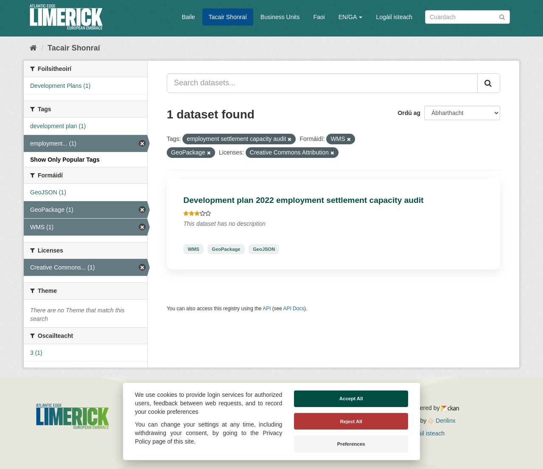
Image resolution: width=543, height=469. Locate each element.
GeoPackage (226, 249)
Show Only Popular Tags (65, 159)
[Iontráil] (502, 16)
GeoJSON (264, 249)
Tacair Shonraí (228, 17)
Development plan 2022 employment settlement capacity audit (303, 200)
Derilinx (442, 420)
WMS (193, 249)
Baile (188, 17)
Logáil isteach (394, 17)
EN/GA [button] (351, 17)
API (267, 309)
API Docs (294, 309)
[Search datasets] (467, 17)
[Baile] (33, 48)
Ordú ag (408, 113)
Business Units (280, 17)
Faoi (319, 17)
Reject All (351, 421)
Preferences (351, 444)
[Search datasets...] (322, 83)
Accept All (351, 398)
